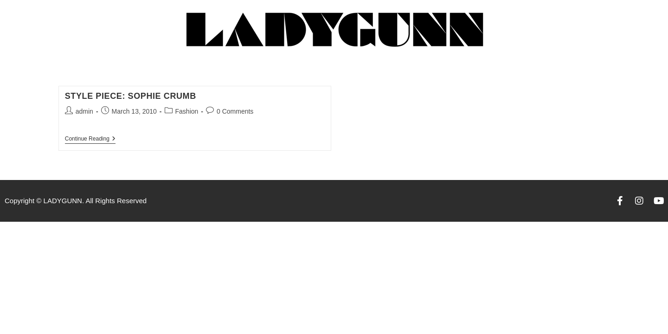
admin (84, 111)
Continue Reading (90, 138)
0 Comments (235, 111)
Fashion (187, 111)
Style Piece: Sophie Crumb (130, 96)
